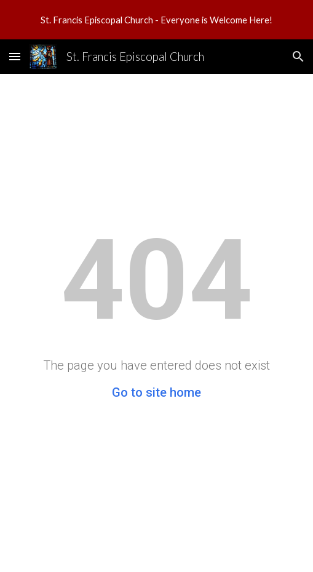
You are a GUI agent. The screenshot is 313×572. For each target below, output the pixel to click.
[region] (156, 19)
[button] (15, 56)
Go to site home (156, 392)
